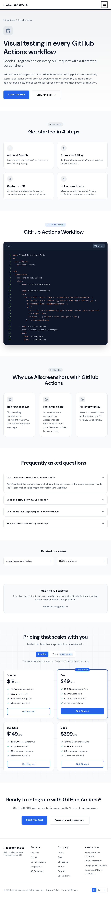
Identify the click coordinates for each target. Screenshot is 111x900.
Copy (98, 246)
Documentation (38, 862)
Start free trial (16, 94)
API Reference (37, 871)
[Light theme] (94, 890)
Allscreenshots (15, 5)
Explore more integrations (70, 820)
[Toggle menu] (104, 4)
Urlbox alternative (93, 860)
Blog (60, 857)
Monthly (42, 654)
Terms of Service (70, 890)
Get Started (28, 711)
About (61, 852)
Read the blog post (55, 606)
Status (61, 866)
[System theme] (99, 890)
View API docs (46, 94)
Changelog (63, 862)
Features (35, 852)
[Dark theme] (104, 890)
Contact (62, 871)
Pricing (34, 857)
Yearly (62, 654)
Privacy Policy (52, 890)
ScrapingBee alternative (96, 865)
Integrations (9, 20)
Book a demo (64, 875)
